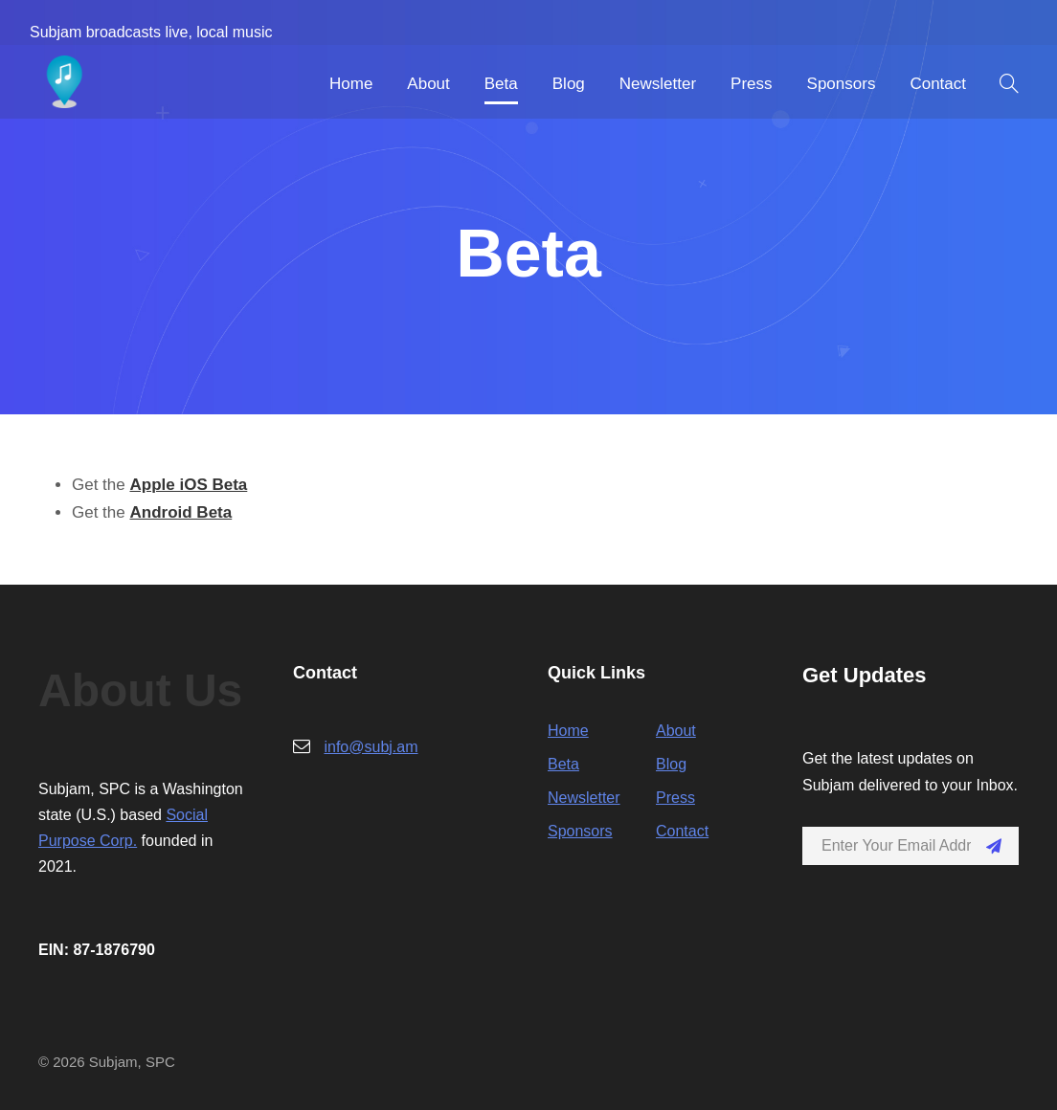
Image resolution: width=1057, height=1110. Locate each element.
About (428, 84)
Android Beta (180, 512)
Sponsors (841, 84)
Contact (938, 84)
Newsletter (657, 84)
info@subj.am (370, 747)
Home (350, 84)
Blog (568, 84)
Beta (501, 84)
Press (751, 84)
